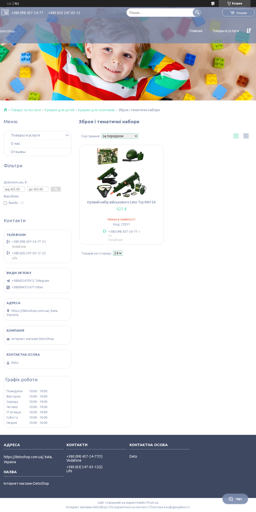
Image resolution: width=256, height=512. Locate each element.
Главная (196, 31)
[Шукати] (197, 12)
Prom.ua (152, 502)
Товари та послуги (26, 110)
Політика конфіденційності (170, 507)
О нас (15, 143)
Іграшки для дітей (59, 110)
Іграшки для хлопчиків (96, 110)
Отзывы (18, 152)
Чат (235, 499)
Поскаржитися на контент (128, 507)
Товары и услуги (225, 31)
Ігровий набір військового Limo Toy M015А (121, 202)
